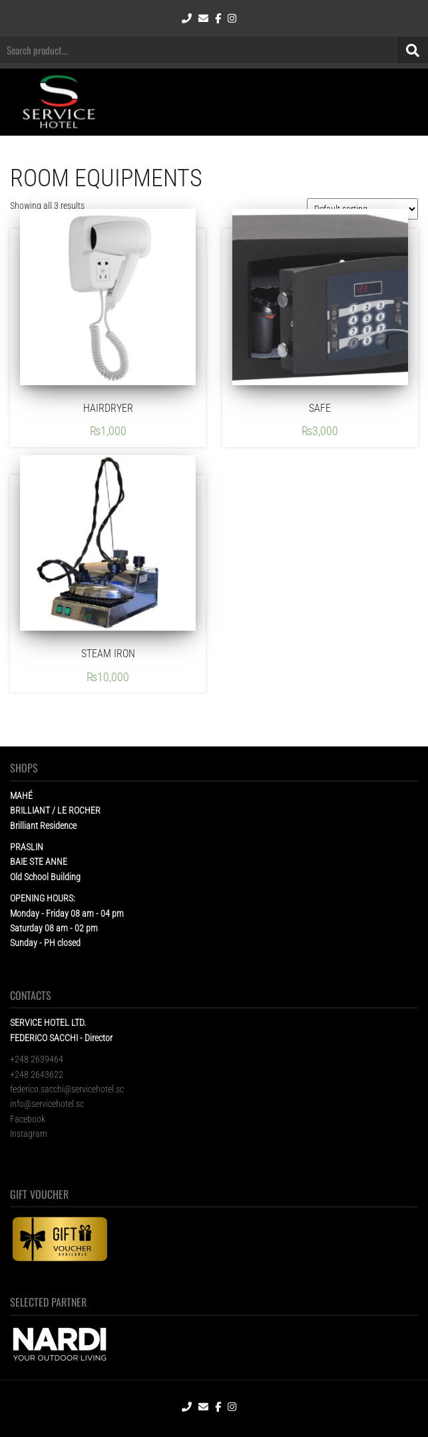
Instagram (28, 1133)
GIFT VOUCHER (39, 1194)
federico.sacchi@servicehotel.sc (67, 1089)
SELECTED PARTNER (48, 1302)
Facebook (27, 1119)
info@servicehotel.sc (47, 1103)
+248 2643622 (36, 1074)
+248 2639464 (36, 1059)
